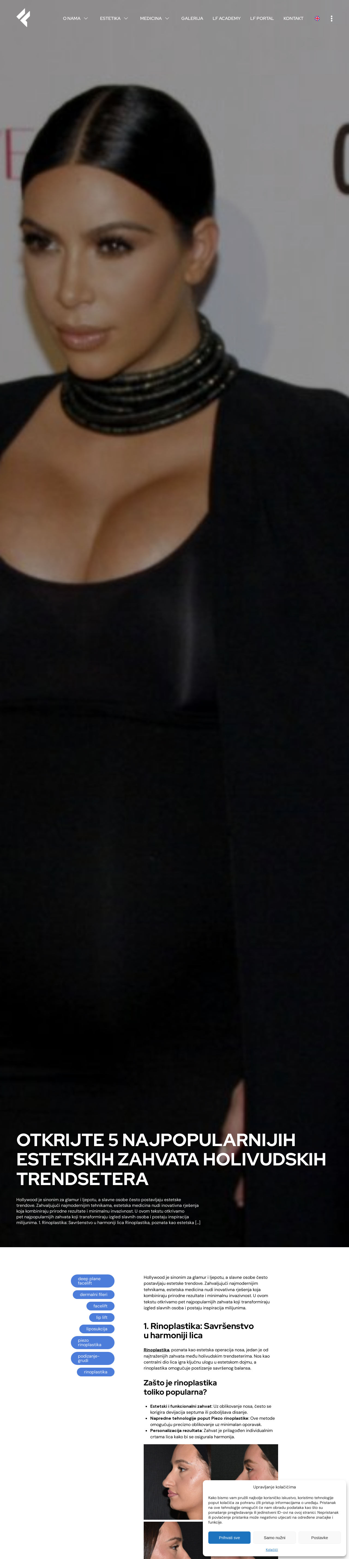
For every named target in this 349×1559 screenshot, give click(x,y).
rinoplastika (95, 1372)
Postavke (319, 1537)
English (317, 18)
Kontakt (293, 18)
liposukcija (96, 1329)
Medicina (156, 18)
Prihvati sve (229, 1537)
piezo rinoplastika (89, 1342)
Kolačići (272, 1550)
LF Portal (262, 18)
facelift (100, 1306)
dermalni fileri (93, 1294)
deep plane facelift (89, 1281)
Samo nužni (274, 1537)
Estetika (115, 18)
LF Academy (227, 18)
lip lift (101, 1317)
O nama (77, 18)
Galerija (192, 18)
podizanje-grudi (89, 1358)
